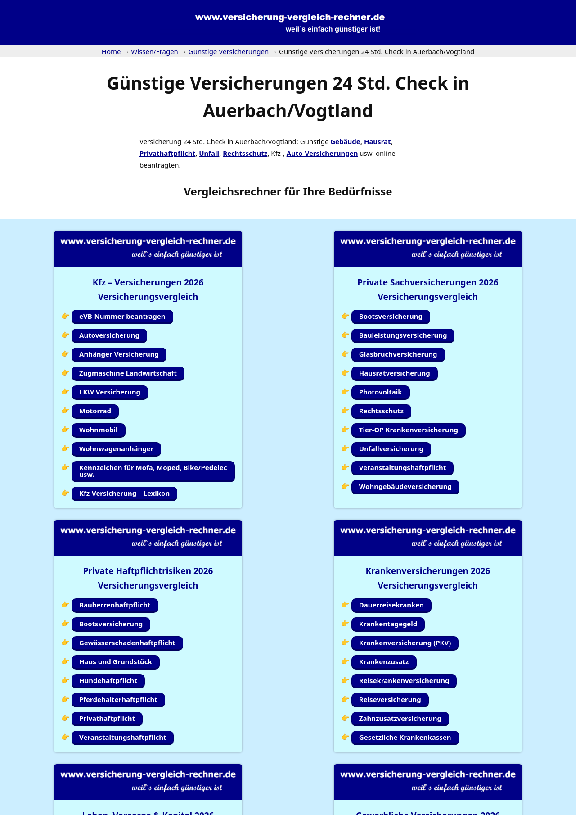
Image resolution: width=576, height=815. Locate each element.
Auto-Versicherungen (322, 153)
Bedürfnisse (360, 191)
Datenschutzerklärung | (487, 809)
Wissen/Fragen (351, 774)
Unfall (209, 153)
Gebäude (345, 141)
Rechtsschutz (245, 153)
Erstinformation (551, 809)
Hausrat (377, 141)
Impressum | (426, 809)
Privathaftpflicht (167, 153)
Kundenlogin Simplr (284, 774)
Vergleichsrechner (232, 191)
